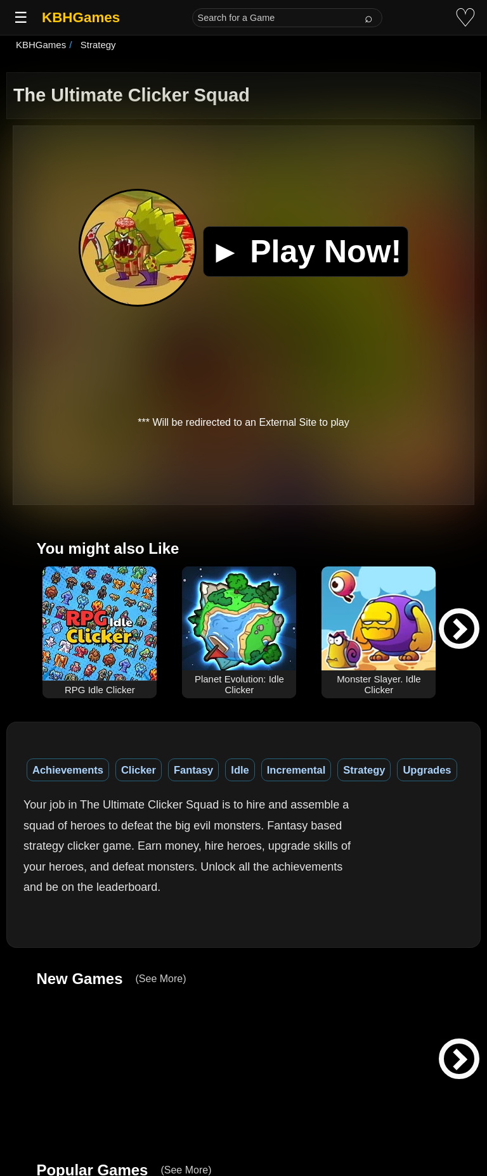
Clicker (138, 770)
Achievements (67, 770)
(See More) (160, 978)
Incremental (296, 770)
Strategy (364, 770)
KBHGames (81, 17)
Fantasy (193, 770)
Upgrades (427, 770)
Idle (240, 770)
